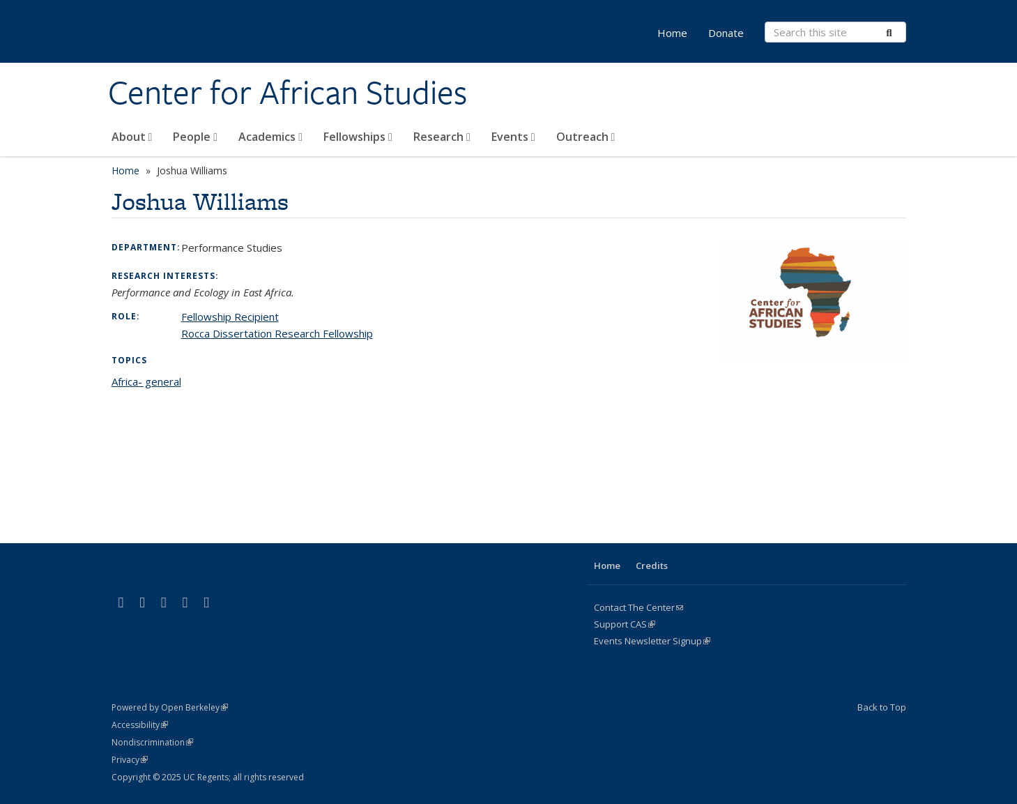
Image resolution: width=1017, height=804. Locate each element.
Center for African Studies (287, 93)
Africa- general (146, 381)
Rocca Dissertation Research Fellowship (277, 333)
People (195, 136)
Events (513, 136)
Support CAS (624, 624)
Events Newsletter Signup (652, 641)
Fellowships (357, 136)
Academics (270, 136)
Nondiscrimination (152, 742)
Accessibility (140, 725)
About (132, 136)
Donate (726, 33)
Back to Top (881, 707)
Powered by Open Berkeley (170, 707)
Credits (652, 565)
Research (442, 136)
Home (672, 33)
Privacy (130, 760)
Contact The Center (638, 607)
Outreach (585, 136)
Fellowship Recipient (230, 317)
